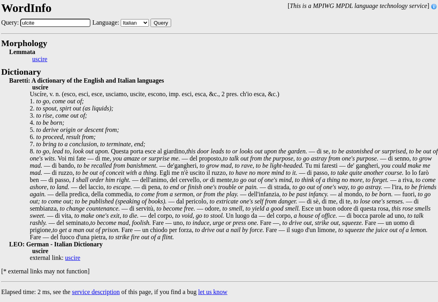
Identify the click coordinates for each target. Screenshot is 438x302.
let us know (213, 291)
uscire (39, 59)
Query (161, 23)
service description (96, 291)
